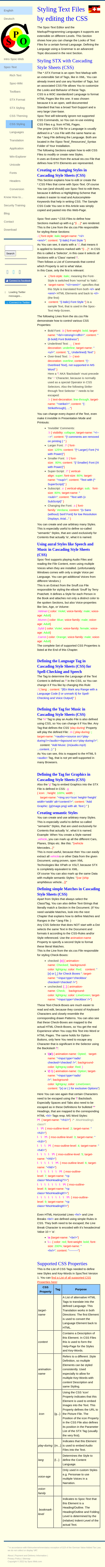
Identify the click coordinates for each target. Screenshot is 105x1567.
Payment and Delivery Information (31, 1555)
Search (10, 253)
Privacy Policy (14, 1558)
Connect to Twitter (18, 302)
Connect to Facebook (18, 280)
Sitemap (26, 1558)
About (10, 1555)
